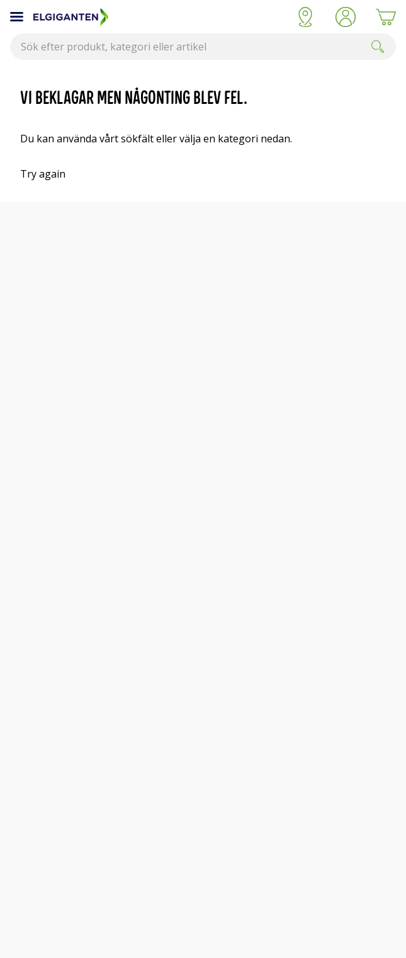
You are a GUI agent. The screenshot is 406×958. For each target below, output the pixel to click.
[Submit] (377, 46)
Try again (42, 174)
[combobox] (203, 46)
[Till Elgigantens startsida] (159, 17)
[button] (345, 17)
